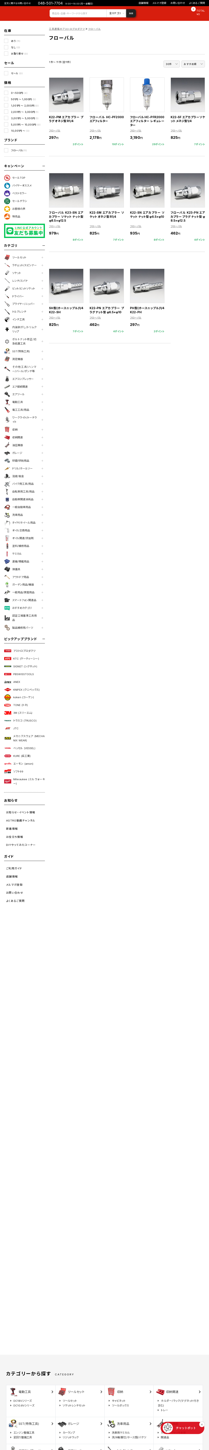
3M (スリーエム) (18, 713)
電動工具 (13, 402)
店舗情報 (144, 2)
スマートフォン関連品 (20, 600)
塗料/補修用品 (16, 546)
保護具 (12, 569)
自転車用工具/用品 (19, 492)
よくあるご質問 (197, 2)
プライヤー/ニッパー (19, 304)
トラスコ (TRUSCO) (20, 721)
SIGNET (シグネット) (20, 666)
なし (15, 47)
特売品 (12, 216)
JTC (11, 728)
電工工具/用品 (16, 410)
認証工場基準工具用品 (20, 618)
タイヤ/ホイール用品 (20, 523)
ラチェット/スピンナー (20, 265)
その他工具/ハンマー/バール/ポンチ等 (20, 369)
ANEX (12, 682)
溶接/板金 (14, 476)
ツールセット (15, 257)
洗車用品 (13, 515)
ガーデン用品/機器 (19, 585)
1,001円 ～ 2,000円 (25, 105)
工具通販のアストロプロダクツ (67, 28)
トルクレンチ (15, 312)
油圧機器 (13, 445)
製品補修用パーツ (18, 628)
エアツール (14, 394)
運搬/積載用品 (16, 561)
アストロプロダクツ (20, 651)
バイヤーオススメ (18, 186)
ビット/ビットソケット (19, 288)
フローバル (19, 150)
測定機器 (13, 359)
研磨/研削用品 (16, 461)
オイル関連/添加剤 (19, 538)
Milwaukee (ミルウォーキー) (24, 781)
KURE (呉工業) (17, 756)
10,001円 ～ (20, 130)
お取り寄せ (19, 53)
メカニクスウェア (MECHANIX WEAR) (24, 738)
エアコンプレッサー (19, 379)
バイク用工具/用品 (19, 484)
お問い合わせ (177, 2)
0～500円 (19, 92)
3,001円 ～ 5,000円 (24, 118)
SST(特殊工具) (17, 351)
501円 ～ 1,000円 (23, 99)
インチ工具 (14, 319)
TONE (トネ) (16, 705)
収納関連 (13, 437)
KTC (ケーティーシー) (21, 658)
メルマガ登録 (159, 2)
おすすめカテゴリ (18, 608)
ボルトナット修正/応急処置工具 (20, 341)
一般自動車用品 (17, 507)
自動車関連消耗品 (18, 499)
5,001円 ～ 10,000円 (25, 124)
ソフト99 (13, 771)
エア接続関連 (16, 387)
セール (17, 73)
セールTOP (14, 178)
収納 (11, 429)
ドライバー (14, 296)
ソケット (12, 273)
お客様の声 (14, 209)
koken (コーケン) (19, 697)
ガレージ (13, 453)
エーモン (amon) (18, 764)
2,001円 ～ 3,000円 (24, 111)
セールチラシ (15, 201)
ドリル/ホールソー (18, 468)
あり (15, 41)
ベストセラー (15, 193)
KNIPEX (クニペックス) (22, 690)
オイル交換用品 (17, 530)
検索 (131, 13)
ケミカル (13, 554)
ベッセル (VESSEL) (19, 748)
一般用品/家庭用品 (19, 592)
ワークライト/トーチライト (20, 419)
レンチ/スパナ (16, 281)
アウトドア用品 (16, 577)
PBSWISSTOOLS (19, 674)
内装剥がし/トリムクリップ (20, 329)
